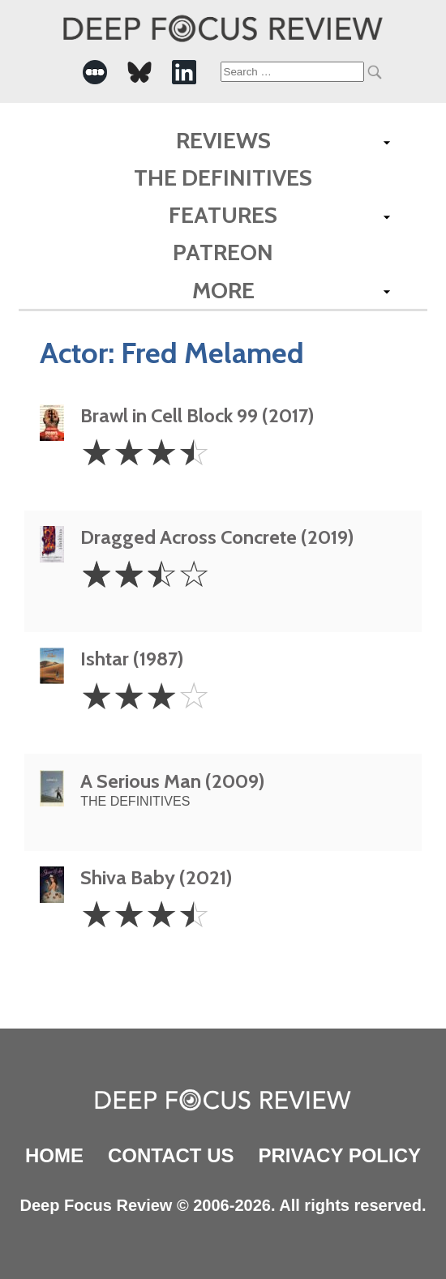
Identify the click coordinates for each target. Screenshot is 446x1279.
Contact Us (171, 1155)
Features (223, 215)
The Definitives (223, 177)
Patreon (223, 252)
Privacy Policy (340, 1155)
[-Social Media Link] (95, 72)
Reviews (223, 140)
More (223, 290)
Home (54, 1155)
